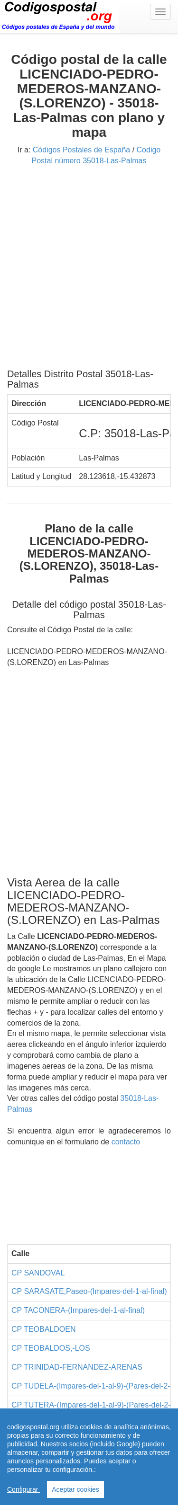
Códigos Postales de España (81, 150)
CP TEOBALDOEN (43, 1329)
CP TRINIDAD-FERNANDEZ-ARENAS (76, 1367)
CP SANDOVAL (38, 1273)
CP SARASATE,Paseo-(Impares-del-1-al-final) (89, 1291)
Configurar (23, 1489)
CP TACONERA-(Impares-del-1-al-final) (78, 1310)
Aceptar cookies (75, 1489)
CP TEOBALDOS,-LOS (50, 1348)
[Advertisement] (89, 270)
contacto (126, 1142)
